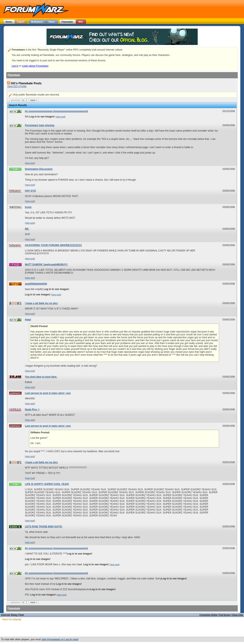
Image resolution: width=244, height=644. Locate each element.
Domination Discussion (39, 169)
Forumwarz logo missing (39, 125)
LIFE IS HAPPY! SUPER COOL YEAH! (47, 484)
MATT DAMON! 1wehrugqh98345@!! (46, 264)
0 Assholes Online (208, 615)
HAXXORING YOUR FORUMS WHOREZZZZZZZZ (53, 245)
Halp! (28, 319)
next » (34, 100)
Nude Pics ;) (32, 409)
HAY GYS (30, 190)
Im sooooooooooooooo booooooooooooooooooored (56, 111)
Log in (15, 65)
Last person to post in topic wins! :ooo (48, 393)
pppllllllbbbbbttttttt (36, 283)
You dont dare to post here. (41, 376)
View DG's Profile (17, 86)
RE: (27, 228)
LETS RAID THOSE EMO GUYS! (43, 526)
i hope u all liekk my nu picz (41, 303)
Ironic (28, 207)
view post (60, 117)
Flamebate (14, 75)
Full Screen (225, 615)
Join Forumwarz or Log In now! (60, 639)
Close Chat (237, 615)
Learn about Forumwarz (35, 65)
